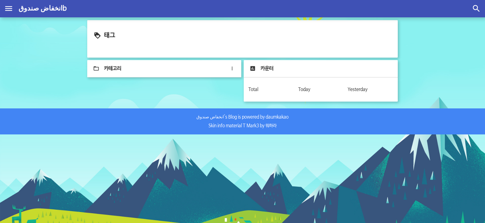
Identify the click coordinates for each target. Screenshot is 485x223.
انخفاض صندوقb (43, 9)
